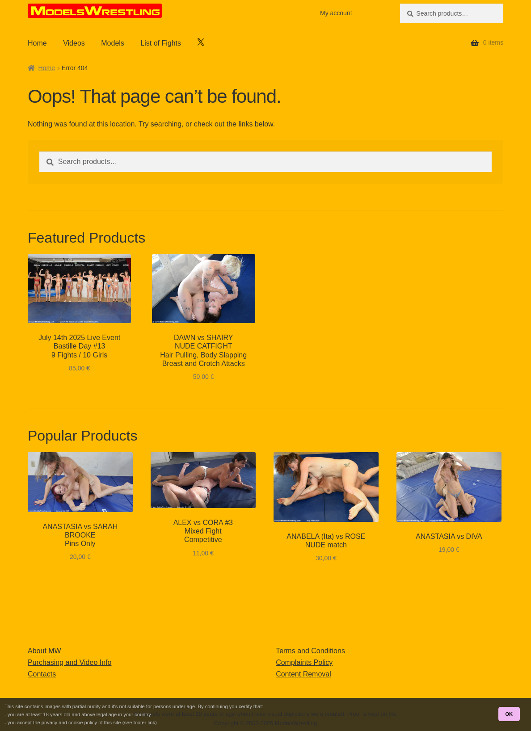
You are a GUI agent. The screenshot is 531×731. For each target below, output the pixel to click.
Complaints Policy (304, 662)
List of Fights (160, 43)
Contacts (42, 674)
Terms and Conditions (310, 651)
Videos (74, 43)
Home (37, 43)
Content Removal (303, 674)
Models (112, 43)
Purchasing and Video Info (69, 662)
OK (509, 714)
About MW (44, 651)
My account (336, 13)
